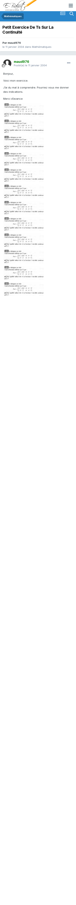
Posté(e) (30, 65)
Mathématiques (41, 46)
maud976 (14, 42)
